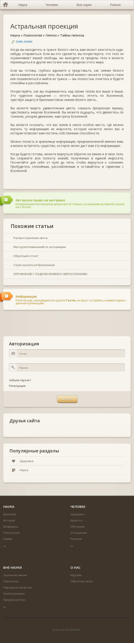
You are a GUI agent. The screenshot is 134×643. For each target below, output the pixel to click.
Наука (15, 35)
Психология (33, 35)
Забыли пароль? (20, 380)
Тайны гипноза (72, 35)
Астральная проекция (44, 26)
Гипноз (51, 35)
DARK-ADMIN (24, 42)
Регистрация (17, 386)
